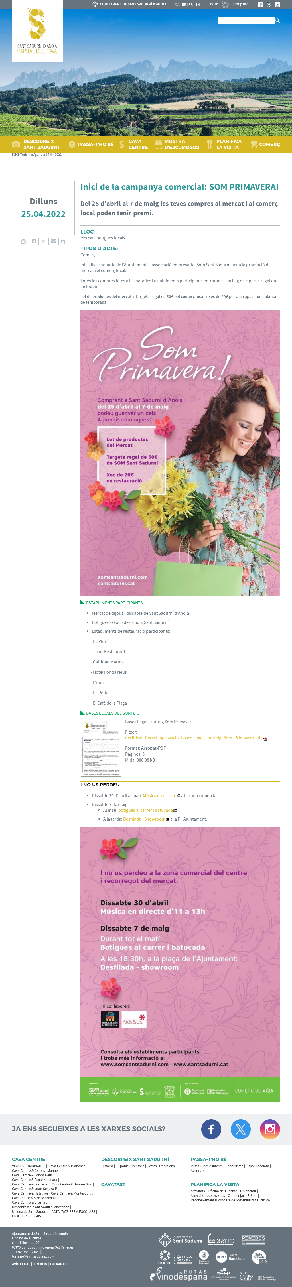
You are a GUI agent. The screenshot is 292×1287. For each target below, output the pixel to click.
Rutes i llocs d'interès (206, 1166)
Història (107, 1166)
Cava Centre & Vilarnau (30, 1202)
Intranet (58, 1264)
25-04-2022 (54, 155)
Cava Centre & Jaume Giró (72, 1184)
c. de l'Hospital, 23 (25, 1243)
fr (190, 4)
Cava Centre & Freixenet (30, 1184)
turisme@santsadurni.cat (31, 1256)
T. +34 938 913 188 (25, 1252)
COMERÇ (269, 144)
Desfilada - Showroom (144, 819)
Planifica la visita (215, 1184)
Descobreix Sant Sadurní (135, 1159)
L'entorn (138, 1166)
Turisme (26, 155)
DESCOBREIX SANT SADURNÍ (41, 144)
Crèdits (40, 1264)
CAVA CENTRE (138, 144)
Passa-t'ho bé (209, 1159)
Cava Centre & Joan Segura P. (35, 1189)
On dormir (248, 1191)
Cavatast (113, 1184)
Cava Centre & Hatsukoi (30, 1193)
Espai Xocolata (257, 1166)
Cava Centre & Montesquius (72, 1193)
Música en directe (159, 796)
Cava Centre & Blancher (66, 1166)
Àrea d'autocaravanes (208, 1195)
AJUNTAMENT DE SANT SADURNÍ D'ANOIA (129, 4)
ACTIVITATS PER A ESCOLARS (73, 1211)
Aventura (198, 1170)
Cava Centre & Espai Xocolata (34, 1180)
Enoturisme (234, 1166)
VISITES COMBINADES (28, 1166)
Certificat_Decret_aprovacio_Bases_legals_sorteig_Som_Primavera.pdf (193, 738)
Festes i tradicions (161, 1166)
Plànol (252, 1195)
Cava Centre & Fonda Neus (32, 1175)
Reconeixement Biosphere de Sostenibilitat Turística (230, 1200)
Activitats (198, 1191)
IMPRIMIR (23, 241)
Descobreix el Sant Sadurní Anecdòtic (40, 1207)
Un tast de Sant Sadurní (30, 1211)
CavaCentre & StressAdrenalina (36, 1198)
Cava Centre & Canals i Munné (35, 1170)
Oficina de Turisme (222, 1191)
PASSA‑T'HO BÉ (96, 144)
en (197, 4)
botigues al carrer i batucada (145, 810)
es (184, 4)
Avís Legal (21, 1264)
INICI (15, 155)
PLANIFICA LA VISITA (229, 144)
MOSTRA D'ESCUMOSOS (182, 144)
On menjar (236, 1195)
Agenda (38, 155)
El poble (122, 1166)
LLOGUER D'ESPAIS (26, 1216)
